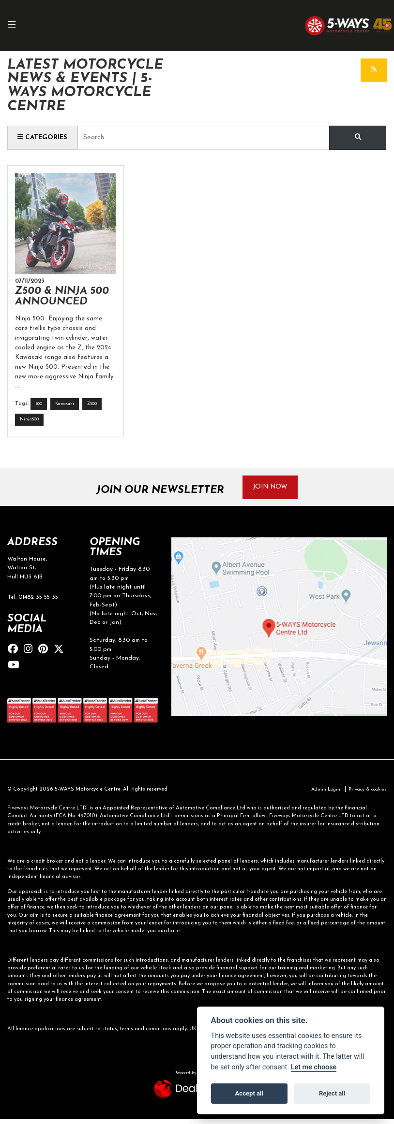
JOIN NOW (273, 491)
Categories (44, 138)
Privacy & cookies (365, 794)
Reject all (332, 1093)
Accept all (249, 1093)
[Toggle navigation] (16, 25)
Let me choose (314, 1067)
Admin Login (319, 794)
